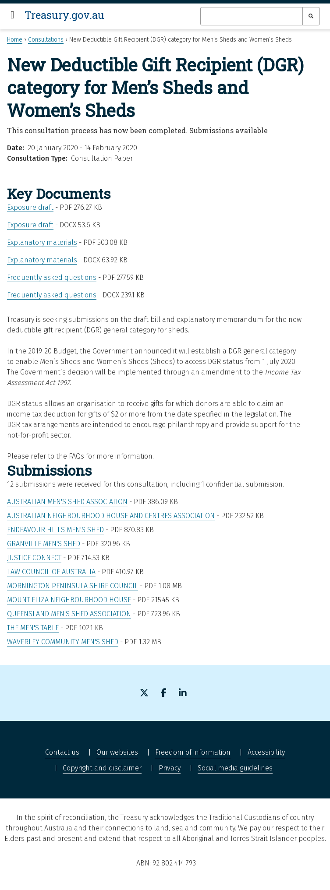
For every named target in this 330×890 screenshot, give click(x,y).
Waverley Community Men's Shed (62, 642)
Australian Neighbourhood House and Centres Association (111, 516)
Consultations (46, 39)
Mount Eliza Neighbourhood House (69, 600)
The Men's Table (33, 628)
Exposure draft (30, 207)
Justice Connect (34, 558)
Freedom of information (193, 752)
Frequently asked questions (51, 277)
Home (14, 39)
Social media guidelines (235, 768)
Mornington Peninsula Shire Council (72, 586)
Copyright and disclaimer (102, 768)
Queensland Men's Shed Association (69, 614)
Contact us (62, 752)
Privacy (170, 768)
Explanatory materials (42, 242)
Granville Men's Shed (43, 544)
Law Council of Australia (51, 572)
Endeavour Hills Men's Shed (55, 530)
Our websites (117, 752)
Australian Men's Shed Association (67, 502)
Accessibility (266, 752)
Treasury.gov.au (64, 15)
